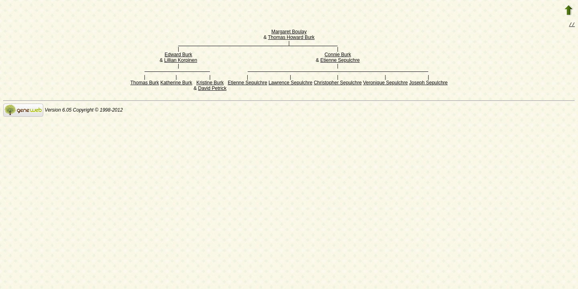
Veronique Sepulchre (385, 83)
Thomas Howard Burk (291, 38)
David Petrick (212, 89)
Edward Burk (178, 55)
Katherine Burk (176, 83)
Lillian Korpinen (180, 61)
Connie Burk (337, 55)
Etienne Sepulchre (340, 61)
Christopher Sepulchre (338, 83)
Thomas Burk (144, 83)
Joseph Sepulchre (428, 83)
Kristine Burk (210, 83)
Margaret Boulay (289, 32)
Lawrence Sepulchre (290, 83)
